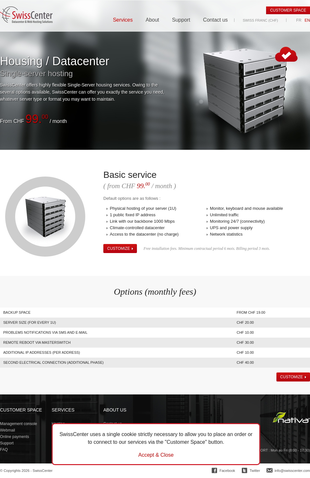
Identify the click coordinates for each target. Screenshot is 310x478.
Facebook (227, 471)
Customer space (288, 10)
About (152, 20)
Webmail (7, 430)
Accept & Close (155, 455)
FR (298, 20)
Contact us (215, 20)
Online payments (14, 436)
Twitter (255, 471)
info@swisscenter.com (292, 471)
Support (181, 20)
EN (307, 20)
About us (114, 409)
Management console (18, 424)
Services (123, 20)
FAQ (4, 449)
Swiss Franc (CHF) (260, 20)
